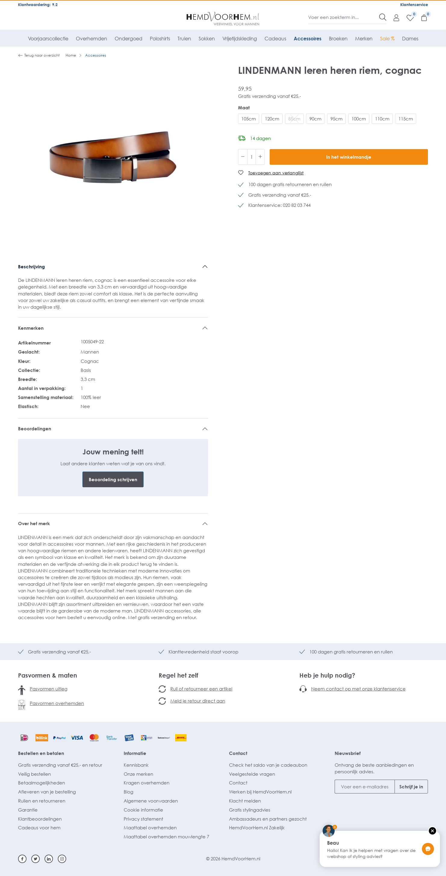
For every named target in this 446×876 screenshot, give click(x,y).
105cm (248, 118)
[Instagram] (62, 859)
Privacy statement (143, 818)
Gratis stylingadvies (249, 809)
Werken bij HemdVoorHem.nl (260, 791)
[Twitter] (35, 859)
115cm (405, 118)
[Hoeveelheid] (251, 157)
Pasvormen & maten (47, 675)
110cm (382, 118)
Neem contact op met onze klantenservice (358, 688)
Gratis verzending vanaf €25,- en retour (60, 765)
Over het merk (34, 523)
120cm (272, 118)
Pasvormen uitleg (48, 688)
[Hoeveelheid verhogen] (260, 157)
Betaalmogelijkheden (41, 782)
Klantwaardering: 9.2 (37, 4)
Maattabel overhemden (150, 827)
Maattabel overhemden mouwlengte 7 (166, 836)
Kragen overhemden (146, 782)
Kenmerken (31, 328)
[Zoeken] (382, 17)
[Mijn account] (393, 17)
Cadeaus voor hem (39, 827)
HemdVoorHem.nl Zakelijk (257, 827)
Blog (128, 791)
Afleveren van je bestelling (47, 791)
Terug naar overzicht (39, 55)
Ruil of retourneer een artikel (201, 688)
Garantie (28, 809)
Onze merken (138, 774)
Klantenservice (414, 4)
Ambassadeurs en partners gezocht (268, 818)
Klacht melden (245, 800)
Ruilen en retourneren (41, 800)
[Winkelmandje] (421, 17)
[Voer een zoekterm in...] (343, 17)
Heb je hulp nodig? (327, 675)
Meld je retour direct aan (197, 700)
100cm (359, 118)
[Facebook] (22, 859)
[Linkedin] (49, 859)
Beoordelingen (34, 428)
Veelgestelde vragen (252, 774)
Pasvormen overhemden (57, 703)
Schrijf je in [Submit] (411, 786)
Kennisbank (136, 765)
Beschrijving (31, 266)
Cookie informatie (143, 809)
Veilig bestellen (34, 774)
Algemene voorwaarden (151, 800)
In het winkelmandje (348, 157)
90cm (315, 118)
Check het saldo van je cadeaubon (268, 765)
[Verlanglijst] (407, 17)
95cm (336, 118)
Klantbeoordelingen (40, 818)
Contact (238, 753)
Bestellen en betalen (41, 753)
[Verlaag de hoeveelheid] (243, 157)
